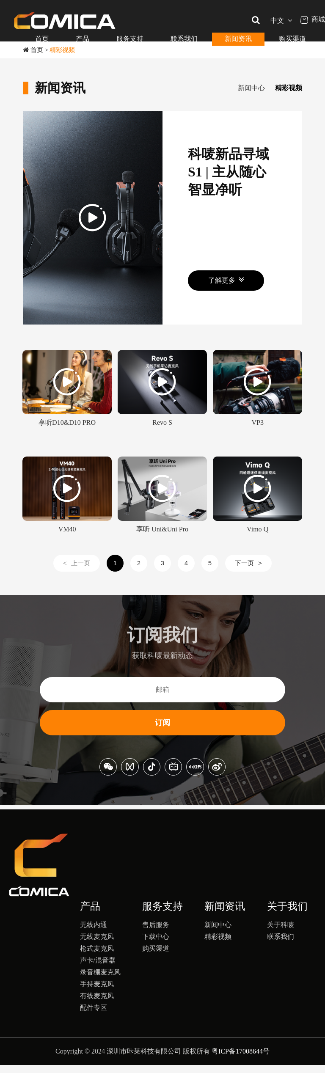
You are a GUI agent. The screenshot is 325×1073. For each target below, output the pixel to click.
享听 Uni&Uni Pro (162, 541)
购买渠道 (292, 38)
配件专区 (93, 1015)
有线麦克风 (97, 1003)
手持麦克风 (97, 992)
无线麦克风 (97, 944)
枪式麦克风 (97, 956)
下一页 (248, 571)
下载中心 (155, 944)
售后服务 (155, 932)
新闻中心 (219, 88)
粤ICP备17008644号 (241, 1059)
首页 (42, 38)
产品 (82, 38)
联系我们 (184, 38)
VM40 (67, 541)
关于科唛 (280, 932)
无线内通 (93, 932)
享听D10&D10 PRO (66, 435)
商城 (312, 19)
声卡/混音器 (98, 968)
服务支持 (129, 38)
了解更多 (226, 288)
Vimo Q (257, 541)
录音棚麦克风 (100, 980)
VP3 (257, 435)
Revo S (162, 435)
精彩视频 (62, 50)
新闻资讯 (238, 38)
